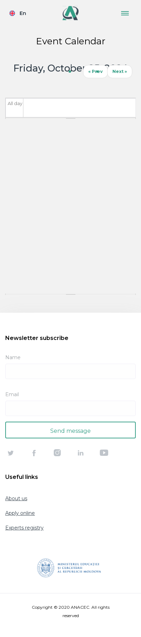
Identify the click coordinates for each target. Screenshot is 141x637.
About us (16, 498)
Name (13, 357)
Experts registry (24, 528)
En (23, 13)
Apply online (20, 513)
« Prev (95, 71)
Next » (119, 71)
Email (12, 394)
